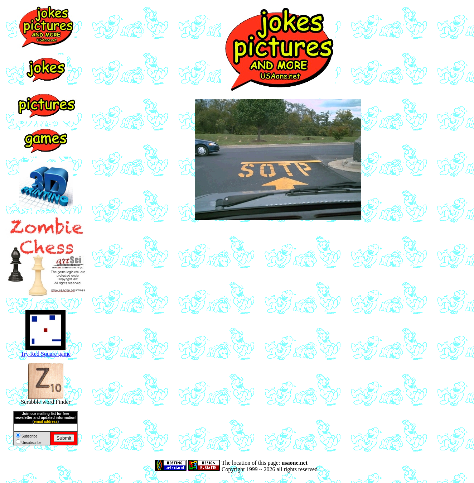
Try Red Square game (46, 351)
